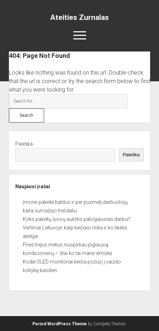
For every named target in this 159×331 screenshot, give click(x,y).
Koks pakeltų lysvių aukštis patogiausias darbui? (77, 219)
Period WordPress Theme (59, 323)
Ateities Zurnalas (79, 17)
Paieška (24, 144)
